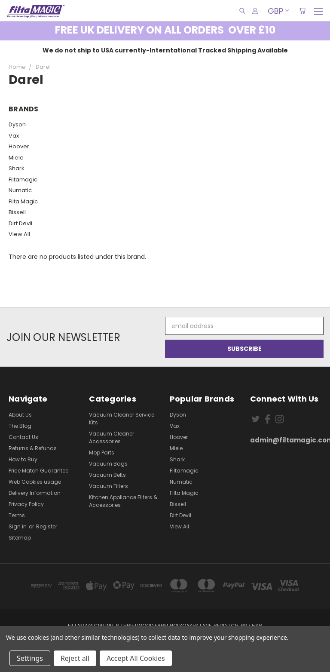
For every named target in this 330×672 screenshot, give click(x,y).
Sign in (18, 526)
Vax (14, 136)
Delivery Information (35, 493)
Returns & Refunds (33, 448)
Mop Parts (101, 452)
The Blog (20, 426)
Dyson (17, 124)
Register (46, 526)
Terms (17, 515)
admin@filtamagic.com (285, 440)
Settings (30, 658)
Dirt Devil (20, 223)
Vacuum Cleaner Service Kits (121, 418)
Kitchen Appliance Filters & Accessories (123, 501)
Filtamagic (23, 179)
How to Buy (23, 459)
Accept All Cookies (136, 658)
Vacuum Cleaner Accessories (111, 437)
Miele (16, 157)
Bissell (17, 212)
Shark (16, 168)
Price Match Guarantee (38, 470)
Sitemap (20, 537)
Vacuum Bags (108, 463)
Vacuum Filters (108, 486)
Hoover (19, 146)
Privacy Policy (26, 504)
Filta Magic (23, 201)
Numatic (20, 190)
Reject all (75, 658)
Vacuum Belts (107, 475)
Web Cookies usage (35, 481)
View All (19, 234)
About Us (20, 414)
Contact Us (23, 437)
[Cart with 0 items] (302, 10)
